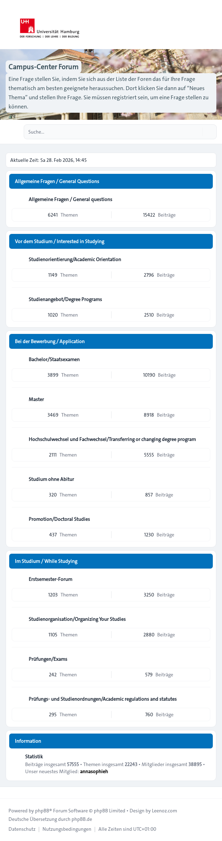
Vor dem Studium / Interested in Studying (59, 241)
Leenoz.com (164, 810)
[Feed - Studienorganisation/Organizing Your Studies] (204, 619)
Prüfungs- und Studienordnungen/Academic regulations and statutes (103, 698)
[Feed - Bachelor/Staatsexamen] (204, 359)
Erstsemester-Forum (50, 579)
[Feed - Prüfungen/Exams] (204, 659)
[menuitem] (21, 829)
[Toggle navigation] (213, 25)
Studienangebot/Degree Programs (65, 299)
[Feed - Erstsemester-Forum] (204, 579)
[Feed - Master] (204, 399)
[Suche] (196, 132)
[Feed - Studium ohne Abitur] (204, 479)
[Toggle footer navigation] (8, 792)
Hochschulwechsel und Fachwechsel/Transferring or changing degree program (112, 439)
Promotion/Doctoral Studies (59, 519)
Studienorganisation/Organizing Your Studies (77, 619)
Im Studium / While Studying (46, 561)
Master (36, 399)
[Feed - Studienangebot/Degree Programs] (204, 299)
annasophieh (94, 771)
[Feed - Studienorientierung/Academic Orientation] (204, 259)
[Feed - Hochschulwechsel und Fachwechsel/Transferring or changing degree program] (204, 439)
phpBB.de (82, 819)
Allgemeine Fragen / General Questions (57, 181)
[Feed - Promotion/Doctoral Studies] (204, 519)
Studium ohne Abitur (51, 479)
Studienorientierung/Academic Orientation (75, 259)
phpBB (42, 810)
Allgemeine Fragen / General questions (70, 199)
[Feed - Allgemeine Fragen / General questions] (204, 199)
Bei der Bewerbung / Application (50, 341)
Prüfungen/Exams (48, 659)
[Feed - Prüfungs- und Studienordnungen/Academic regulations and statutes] (204, 699)
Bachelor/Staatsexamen (54, 359)
